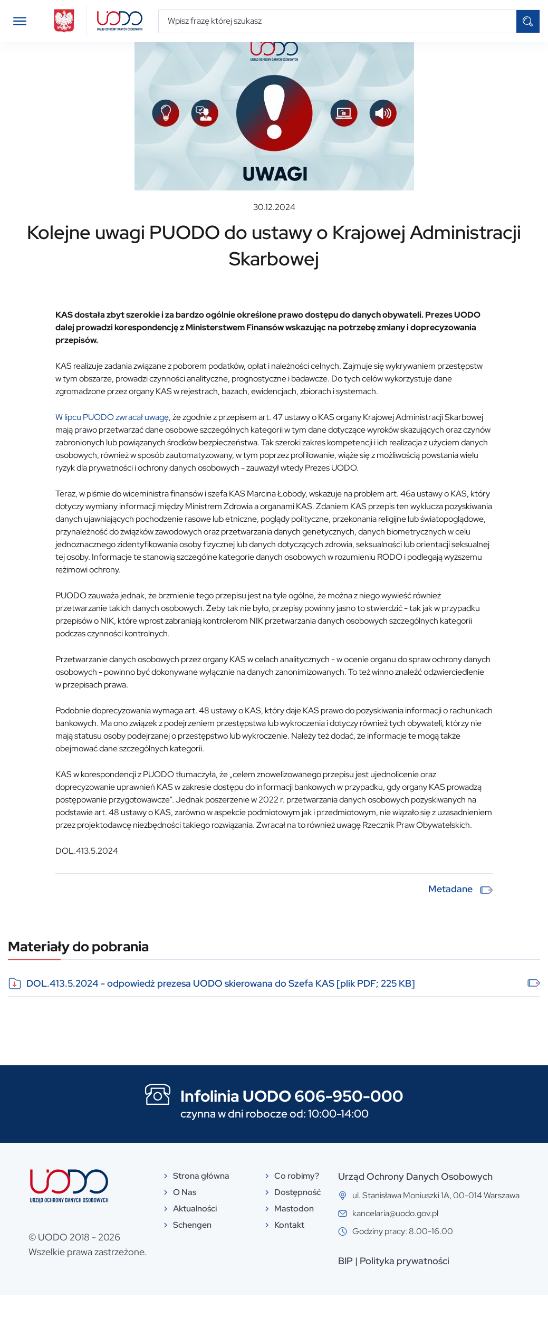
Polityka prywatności (404, 1303)
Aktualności (48, 59)
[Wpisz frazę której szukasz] (337, 21)
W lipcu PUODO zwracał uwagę (112, 459)
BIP (345, 1303)
